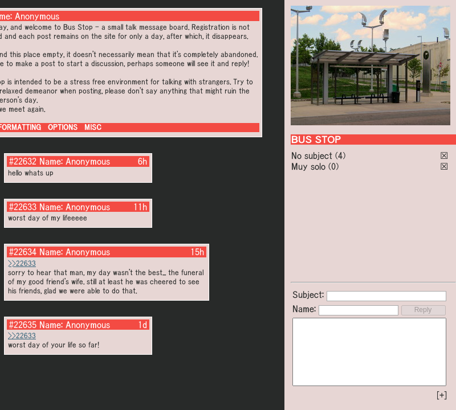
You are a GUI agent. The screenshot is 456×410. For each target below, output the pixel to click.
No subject (313, 155)
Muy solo (308, 166)
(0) (333, 166)
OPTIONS (63, 127)
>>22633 (22, 263)
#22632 (22, 161)
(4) (340, 155)
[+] (442, 395)
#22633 (22, 206)
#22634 (22, 251)
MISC (92, 127)
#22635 (22, 324)
